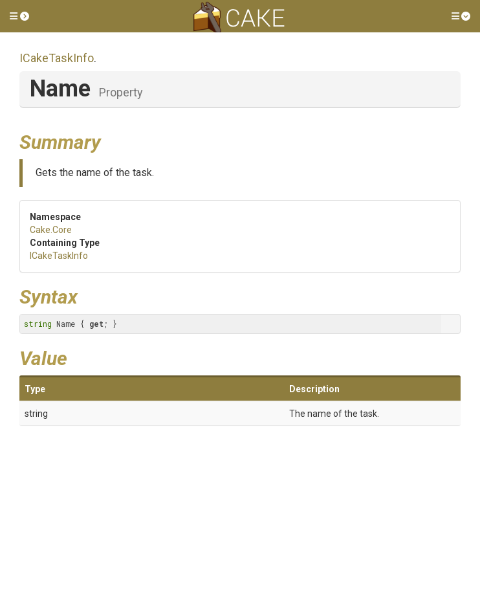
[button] (19, 16)
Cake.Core (51, 230)
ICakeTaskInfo (56, 58)
